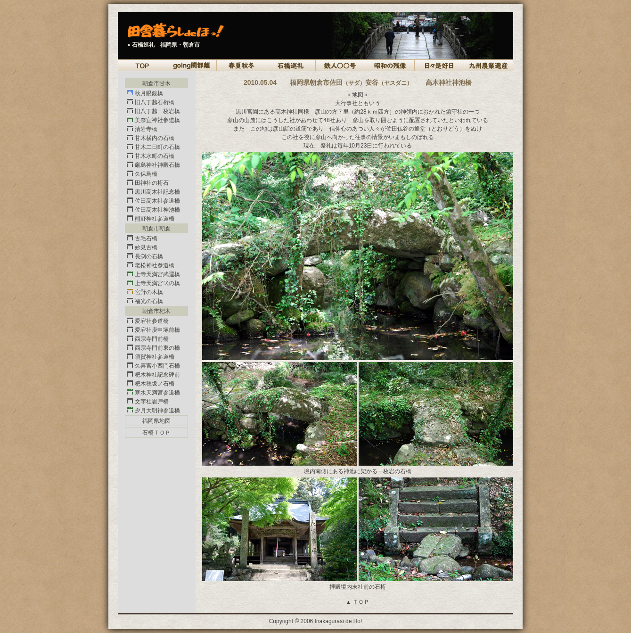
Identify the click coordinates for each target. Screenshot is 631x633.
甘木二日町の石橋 (153, 147)
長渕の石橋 (145, 256)
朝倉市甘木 (156, 83)
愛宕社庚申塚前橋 (153, 330)
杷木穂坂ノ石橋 (150, 383)
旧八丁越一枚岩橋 (153, 111)
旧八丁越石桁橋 (150, 102)
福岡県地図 (156, 421)
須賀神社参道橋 (150, 356)
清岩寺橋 (142, 129)
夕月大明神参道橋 (153, 410)
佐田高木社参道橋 (153, 200)
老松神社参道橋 (150, 265)
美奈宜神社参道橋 (153, 120)
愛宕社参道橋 (148, 321)
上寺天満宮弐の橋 (153, 283)
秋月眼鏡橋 (145, 93)
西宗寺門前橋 (148, 339)
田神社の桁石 (148, 183)
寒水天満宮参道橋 (153, 392)
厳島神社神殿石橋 (153, 165)
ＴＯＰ (357, 602)
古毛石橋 (142, 238)
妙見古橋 (142, 247)
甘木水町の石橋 (150, 156)
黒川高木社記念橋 (153, 192)
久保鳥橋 (142, 174)
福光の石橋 (145, 301)
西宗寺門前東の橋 (153, 348)
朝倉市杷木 (156, 311)
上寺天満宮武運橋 (153, 274)
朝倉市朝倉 (156, 228)
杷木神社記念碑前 (153, 374)
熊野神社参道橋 (150, 218)
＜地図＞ (357, 94)
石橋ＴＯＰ (156, 432)
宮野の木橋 (145, 292)
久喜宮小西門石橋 (153, 365)
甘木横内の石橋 (150, 138)
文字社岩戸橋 (148, 401)
